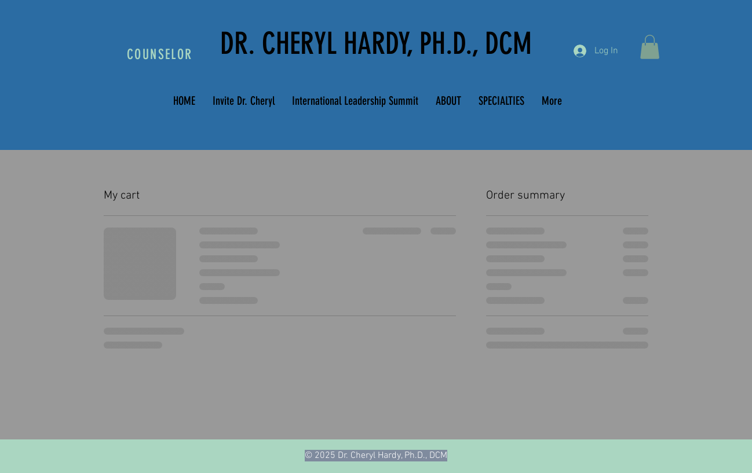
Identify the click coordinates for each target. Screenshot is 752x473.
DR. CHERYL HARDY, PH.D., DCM (376, 43)
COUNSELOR (160, 54)
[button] (650, 47)
